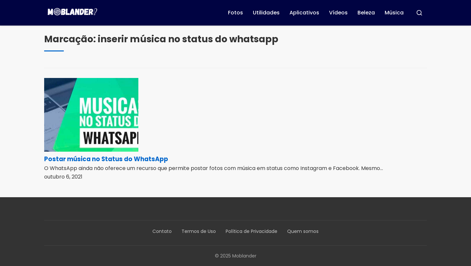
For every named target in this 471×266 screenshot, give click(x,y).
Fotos (235, 12)
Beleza (366, 12)
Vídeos (338, 12)
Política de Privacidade (251, 231)
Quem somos (303, 231)
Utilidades (266, 12)
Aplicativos (304, 12)
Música (394, 12)
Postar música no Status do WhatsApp (106, 159)
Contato (162, 231)
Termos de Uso (199, 231)
